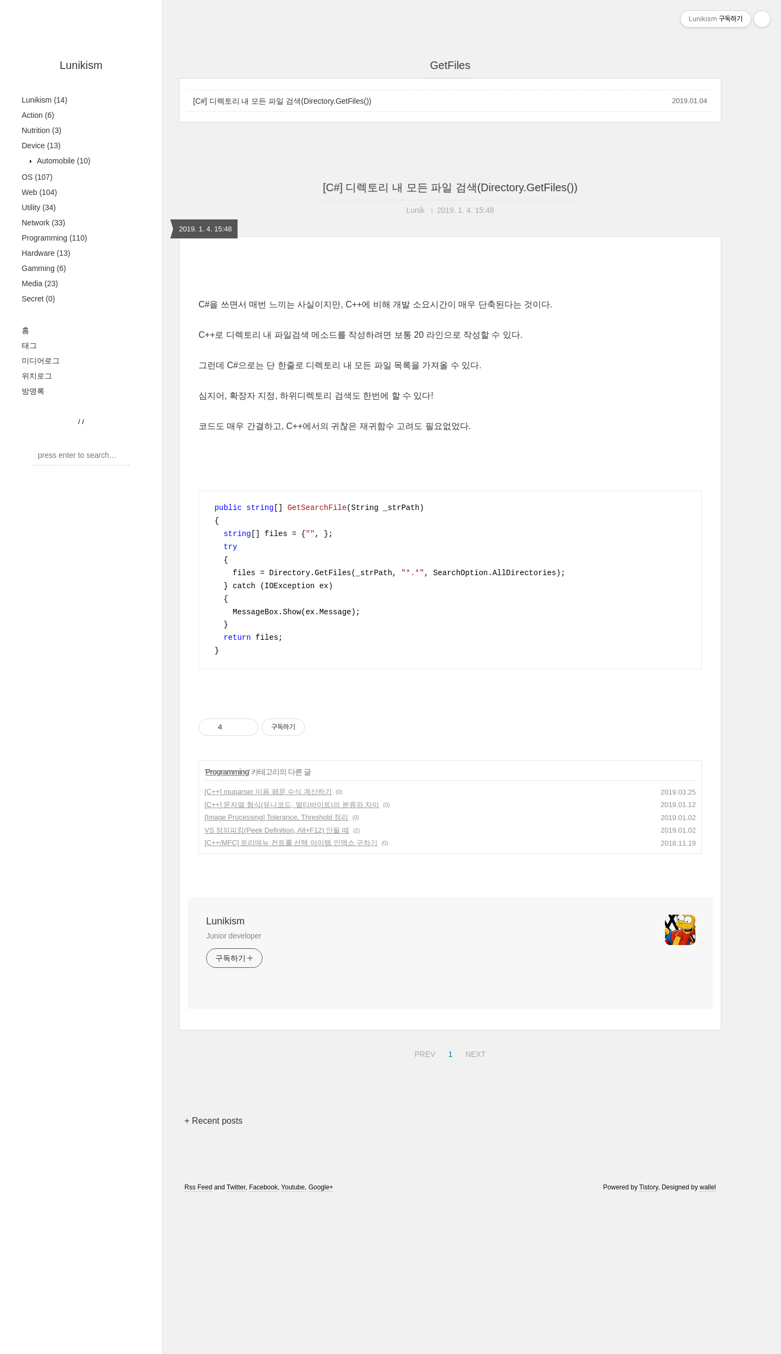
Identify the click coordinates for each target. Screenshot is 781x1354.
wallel (708, 1187)
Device (41, 145)
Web (39, 192)
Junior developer (233, 935)
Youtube (293, 1187)
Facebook (263, 1187)
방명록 (33, 391)
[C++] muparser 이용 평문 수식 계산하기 (268, 792)
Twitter (236, 1187)
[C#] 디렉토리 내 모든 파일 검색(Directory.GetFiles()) (282, 101)
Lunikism (81, 65)
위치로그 (37, 375)
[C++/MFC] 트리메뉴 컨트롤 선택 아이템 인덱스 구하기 (290, 843)
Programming (54, 238)
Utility (39, 207)
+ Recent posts (213, 1120)
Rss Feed (198, 1187)
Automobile (63, 160)
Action (38, 115)
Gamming (44, 268)
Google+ (321, 1187)
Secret (38, 298)
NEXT (474, 1053)
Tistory (648, 1187)
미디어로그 (41, 360)
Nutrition (41, 130)
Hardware (46, 253)
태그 (29, 345)
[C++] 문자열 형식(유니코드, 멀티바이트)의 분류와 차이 (291, 805)
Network (43, 222)
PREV (423, 1053)
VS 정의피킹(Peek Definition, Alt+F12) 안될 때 (276, 830)
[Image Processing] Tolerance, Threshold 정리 (276, 817)
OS (37, 177)
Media (40, 283)
